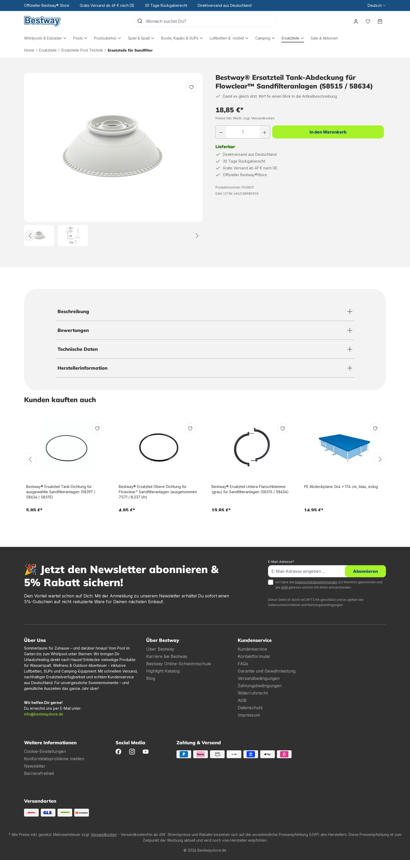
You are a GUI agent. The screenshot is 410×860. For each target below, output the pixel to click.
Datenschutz (250, 707)
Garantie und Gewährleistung (266, 671)
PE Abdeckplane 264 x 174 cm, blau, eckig (341, 486)
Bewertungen (73, 330)
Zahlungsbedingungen (260, 685)
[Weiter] (197, 236)
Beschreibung (73, 311)
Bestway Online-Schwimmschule (178, 663)
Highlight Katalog (163, 671)
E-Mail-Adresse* (281, 562)
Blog (150, 678)
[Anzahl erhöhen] (264, 131)
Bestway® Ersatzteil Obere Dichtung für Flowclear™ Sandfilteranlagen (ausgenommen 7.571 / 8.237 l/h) (158, 491)
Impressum (249, 715)
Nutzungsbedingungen (325, 605)
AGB (284, 587)
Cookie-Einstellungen (45, 751)
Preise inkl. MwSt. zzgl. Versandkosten (245, 118)
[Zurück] (30, 236)
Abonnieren (365, 571)
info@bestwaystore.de (43, 714)
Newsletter (34, 766)
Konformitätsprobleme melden (54, 758)
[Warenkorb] (380, 21)
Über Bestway (160, 649)
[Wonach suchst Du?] (211, 21)
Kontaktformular (254, 656)
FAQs (243, 663)
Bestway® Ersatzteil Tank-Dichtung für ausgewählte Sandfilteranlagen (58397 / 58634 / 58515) (60, 491)
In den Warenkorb (328, 132)
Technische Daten (78, 349)
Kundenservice (252, 649)
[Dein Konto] (356, 21)
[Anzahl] (243, 131)
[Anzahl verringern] (220, 131)
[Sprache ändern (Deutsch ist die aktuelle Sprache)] (376, 5)
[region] (113, 159)
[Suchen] (140, 21)
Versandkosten (104, 834)
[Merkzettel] (368, 21)
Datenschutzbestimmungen (316, 582)
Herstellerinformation (82, 368)
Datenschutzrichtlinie (284, 605)
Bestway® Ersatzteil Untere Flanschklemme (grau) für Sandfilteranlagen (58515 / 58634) (250, 489)
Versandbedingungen (259, 678)
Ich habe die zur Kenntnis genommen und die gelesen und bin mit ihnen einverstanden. (328, 584)
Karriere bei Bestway (166, 656)
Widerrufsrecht (253, 693)
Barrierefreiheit (39, 773)
